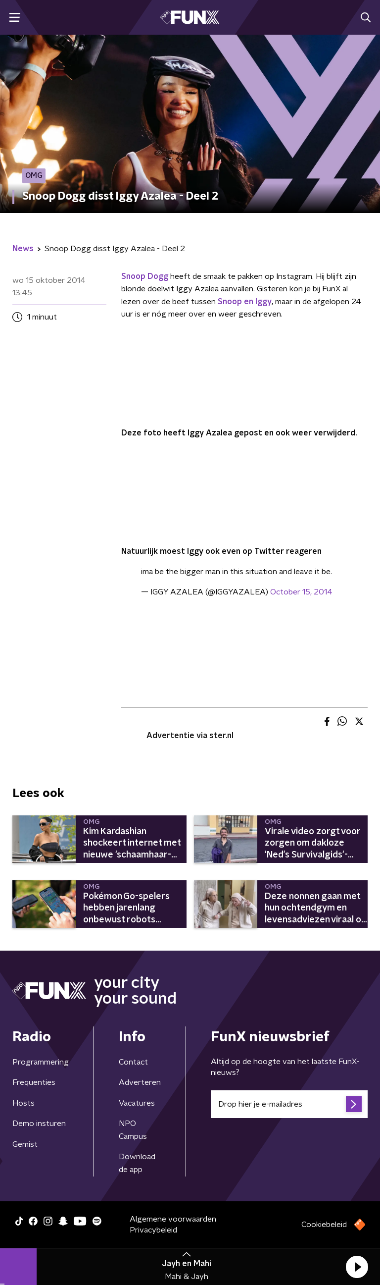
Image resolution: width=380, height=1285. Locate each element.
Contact (133, 1062)
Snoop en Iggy (245, 302)
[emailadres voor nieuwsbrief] (289, 1104)
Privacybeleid (153, 1230)
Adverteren (140, 1082)
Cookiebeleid (324, 1225)
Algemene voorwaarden (173, 1219)
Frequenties (33, 1082)
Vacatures (137, 1103)
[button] (357, 1267)
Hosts (23, 1103)
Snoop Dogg (144, 276)
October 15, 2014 (301, 592)
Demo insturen (39, 1123)
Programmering (40, 1062)
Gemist (25, 1144)
